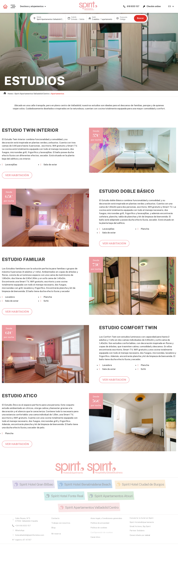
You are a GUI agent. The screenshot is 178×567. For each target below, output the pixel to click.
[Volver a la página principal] (5, 6)
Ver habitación (17, 175)
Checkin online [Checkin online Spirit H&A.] (154, 6)
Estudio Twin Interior (30, 130)
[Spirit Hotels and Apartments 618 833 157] (124, 6)
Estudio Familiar (23, 259)
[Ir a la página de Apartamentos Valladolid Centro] (88, 6)
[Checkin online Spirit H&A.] (144, 6)
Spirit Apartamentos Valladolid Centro (32, 94)
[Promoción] (126, 19)
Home (10, 94)
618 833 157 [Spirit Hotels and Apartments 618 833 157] (133, 6)
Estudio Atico (19, 395)
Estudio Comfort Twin (128, 327)
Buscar (140, 18)
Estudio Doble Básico (126, 191)
